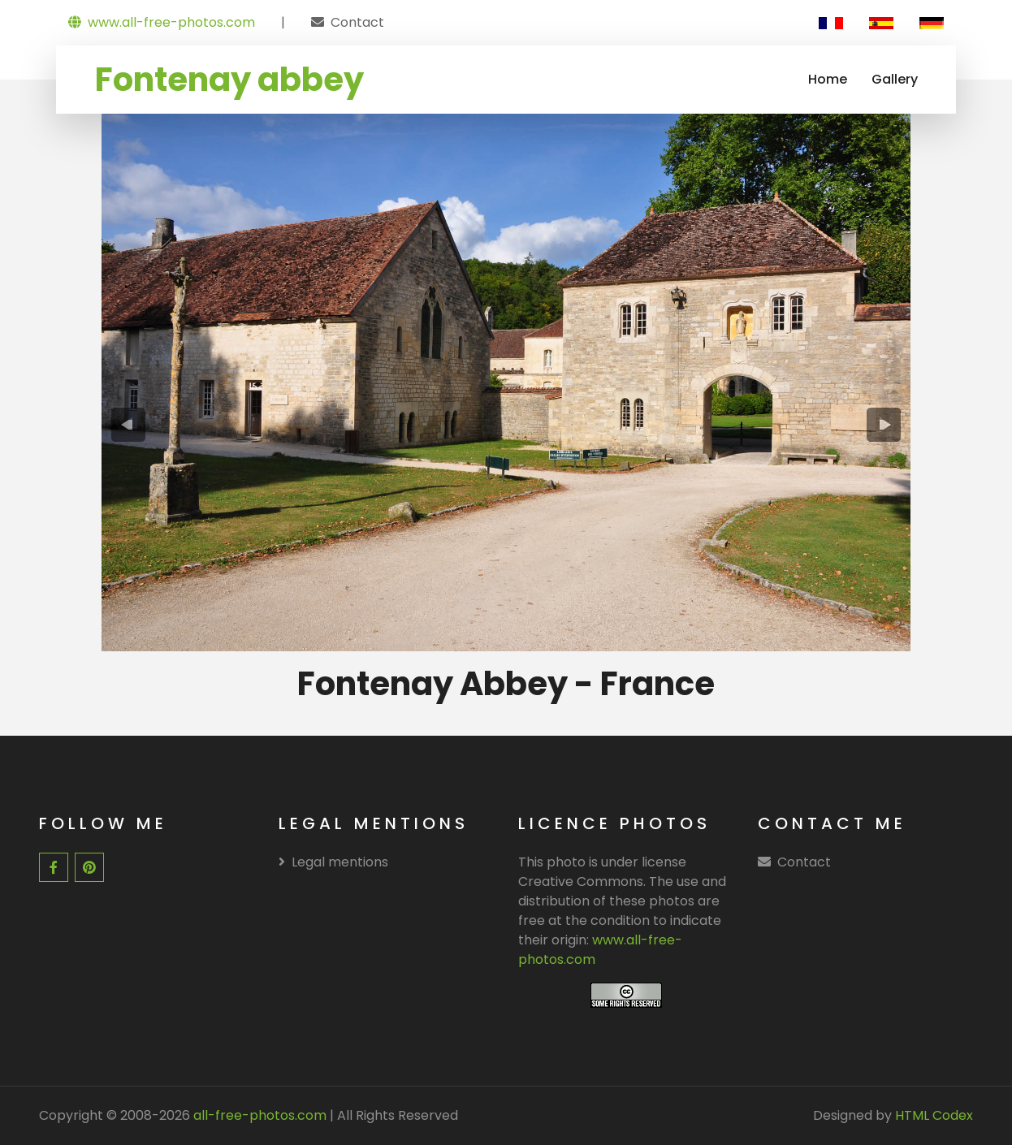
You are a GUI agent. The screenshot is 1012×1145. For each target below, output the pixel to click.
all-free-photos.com (258, 1115)
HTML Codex (934, 1115)
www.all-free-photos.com (161, 22)
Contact (357, 22)
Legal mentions (333, 862)
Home (827, 79)
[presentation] (128, 424)
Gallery (894, 79)
